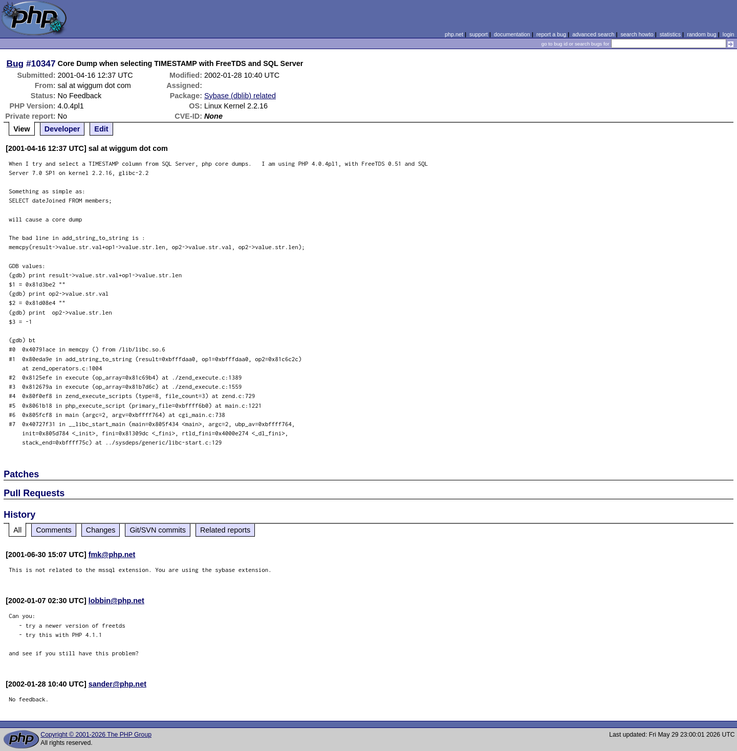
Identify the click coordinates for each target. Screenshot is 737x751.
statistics (670, 34)
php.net (454, 34)
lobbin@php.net (116, 601)
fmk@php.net (112, 554)
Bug (15, 63)
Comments (54, 530)
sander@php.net (117, 684)
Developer (62, 129)
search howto (636, 34)
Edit (101, 129)
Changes (101, 530)
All (17, 530)
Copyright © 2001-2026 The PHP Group (95, 734)
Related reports (225, 530)
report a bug (551, 34)
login (728, 34)
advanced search (593, 34)
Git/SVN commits (157, 530)
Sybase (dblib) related (240, 96)
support (478, 34)
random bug (702, 34)
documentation (512, 34)
